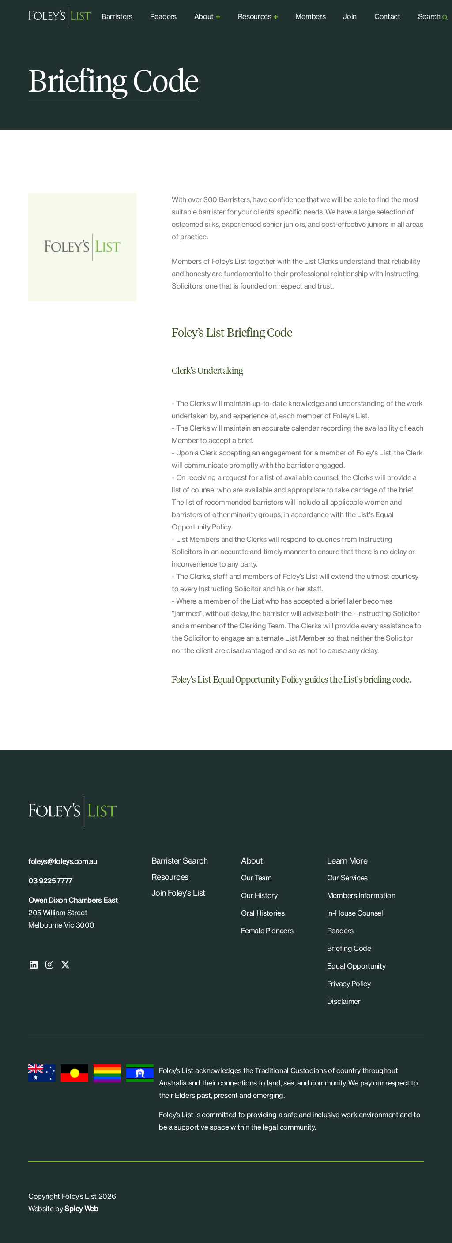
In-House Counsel (355, 913)
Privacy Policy (349, 983)
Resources (254, 16)
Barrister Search (179, 860)
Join (350, 16)
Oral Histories (263, 913)
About (204, 16)
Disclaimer (344, 1001)
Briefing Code (349, 948)
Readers (163, 16)
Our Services (347, 877)
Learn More (347, 860)
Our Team (256, 877)
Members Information (361, 895)
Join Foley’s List (178, 893)
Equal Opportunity (356, 965)
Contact (387, 16)
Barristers (117, 16)
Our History (259, 895)
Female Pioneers (267, 930)
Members (310, 16)
